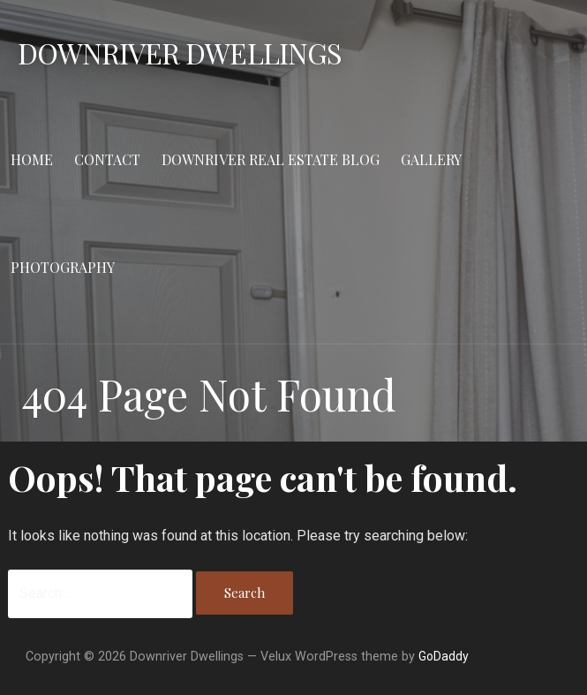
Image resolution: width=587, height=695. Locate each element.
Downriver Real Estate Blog (271, 159)
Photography (63, 267)
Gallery (431, 159)
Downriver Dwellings (180, 53)
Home (32, 159)
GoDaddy (443, 656)
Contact (107, 159)
